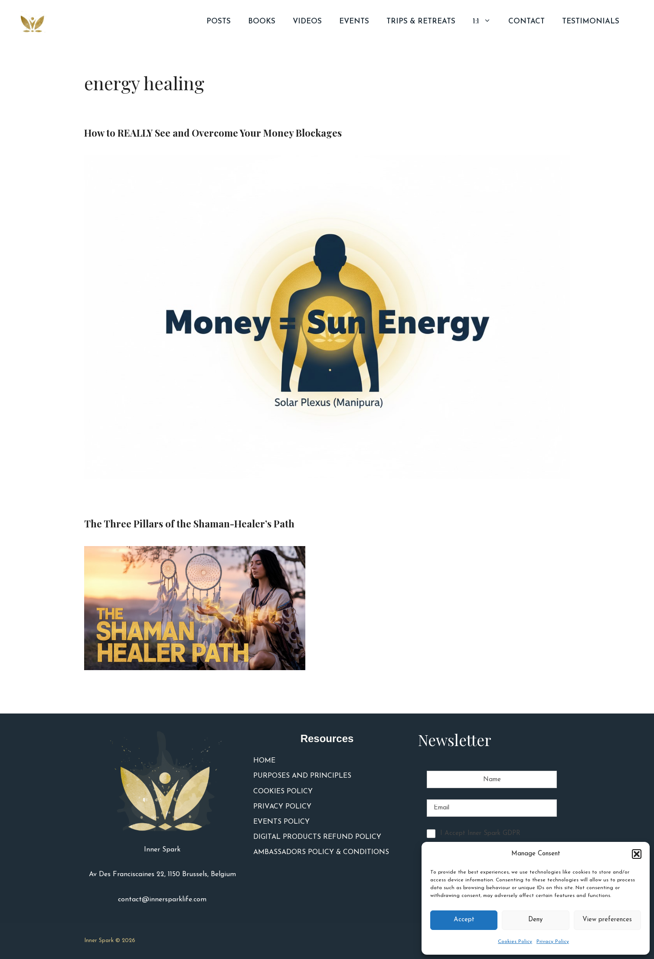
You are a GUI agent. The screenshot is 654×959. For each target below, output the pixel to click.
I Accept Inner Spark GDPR (480, 833)
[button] (636, 854)
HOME (264, 760)
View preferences (607, 919)
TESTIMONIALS (590, 21)
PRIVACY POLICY (282, 806)
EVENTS (354, 21)
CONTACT (526, 21)
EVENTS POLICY (281, 821)
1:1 (486, 22)
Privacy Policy (552, 941)
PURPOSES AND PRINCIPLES (302, 775)
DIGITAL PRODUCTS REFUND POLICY (317, 837)
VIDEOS (307, 21)
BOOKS (261, 21)
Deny (535, 919)
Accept (464, 919)
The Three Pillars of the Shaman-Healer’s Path (189, 523)
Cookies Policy (515, 941)
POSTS (218, 21)
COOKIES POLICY (283, 791)
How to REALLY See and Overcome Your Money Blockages (213, 132)
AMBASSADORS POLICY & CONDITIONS (321, 852)
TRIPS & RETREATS (420, 21)
